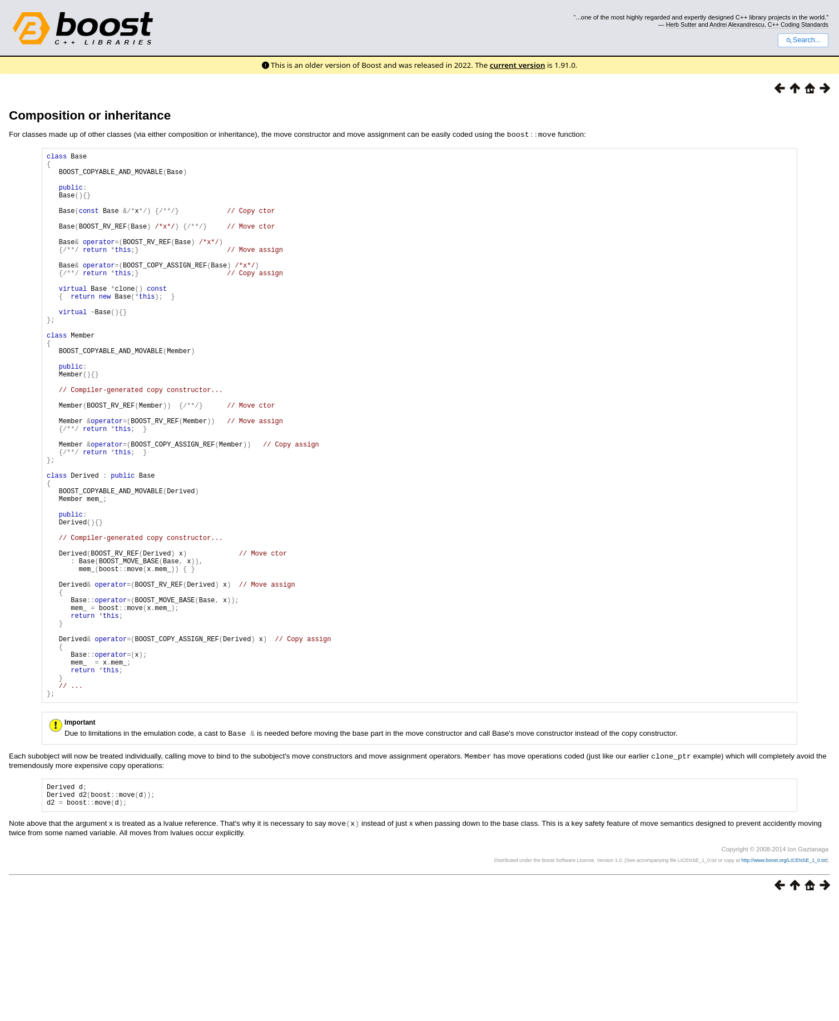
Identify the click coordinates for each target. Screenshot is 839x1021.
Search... (803, 40)
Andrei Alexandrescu (736, 24)
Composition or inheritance (90, 115)
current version (517, 65)
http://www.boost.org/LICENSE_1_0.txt (784, 980)
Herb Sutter (681, 24)
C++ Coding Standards (798, 24)
